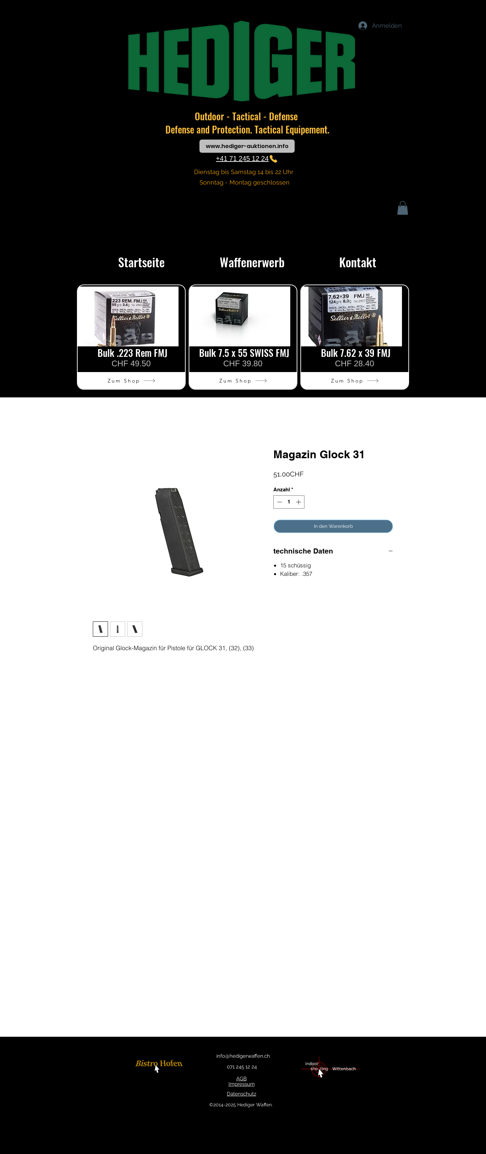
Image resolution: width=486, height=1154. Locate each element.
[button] (402, 208)
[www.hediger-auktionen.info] (247, 146)
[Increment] (299, 502)
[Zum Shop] (131, 380)
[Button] (160, 1067)
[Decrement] (279, 502)
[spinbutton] (289, 502)
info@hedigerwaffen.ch (243, 1056)
